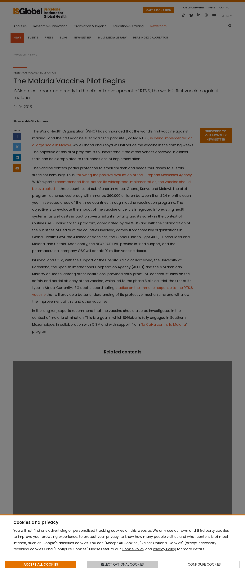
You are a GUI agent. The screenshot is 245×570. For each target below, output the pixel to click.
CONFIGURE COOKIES (204, 564)
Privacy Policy (164, 549)
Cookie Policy (133, 549)
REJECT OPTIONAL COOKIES (122, 564)
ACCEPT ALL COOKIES (41, 564)
